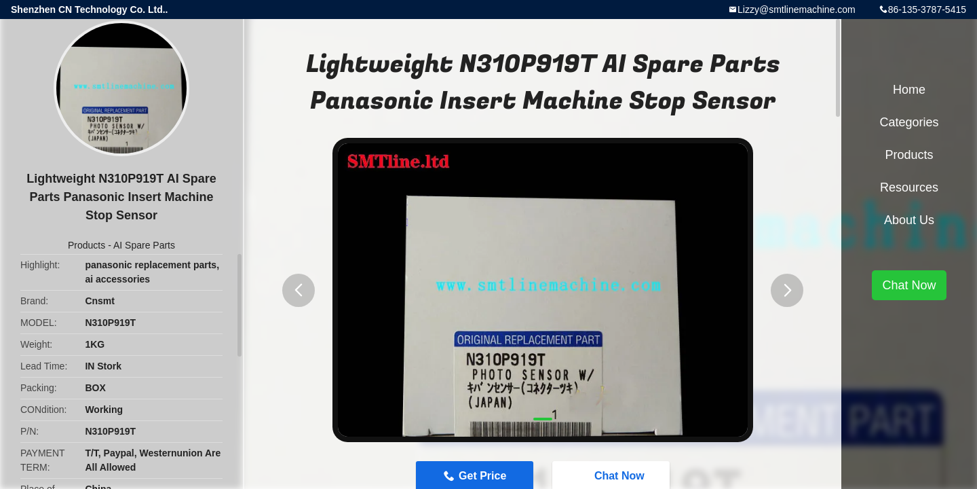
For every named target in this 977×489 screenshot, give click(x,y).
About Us (909, 220)
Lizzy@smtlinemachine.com (796, 9)
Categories (908, 122)
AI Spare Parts (144, 245)
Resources (909, 187)
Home (909, 89)
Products (86, 245)
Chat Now (909, 285)
